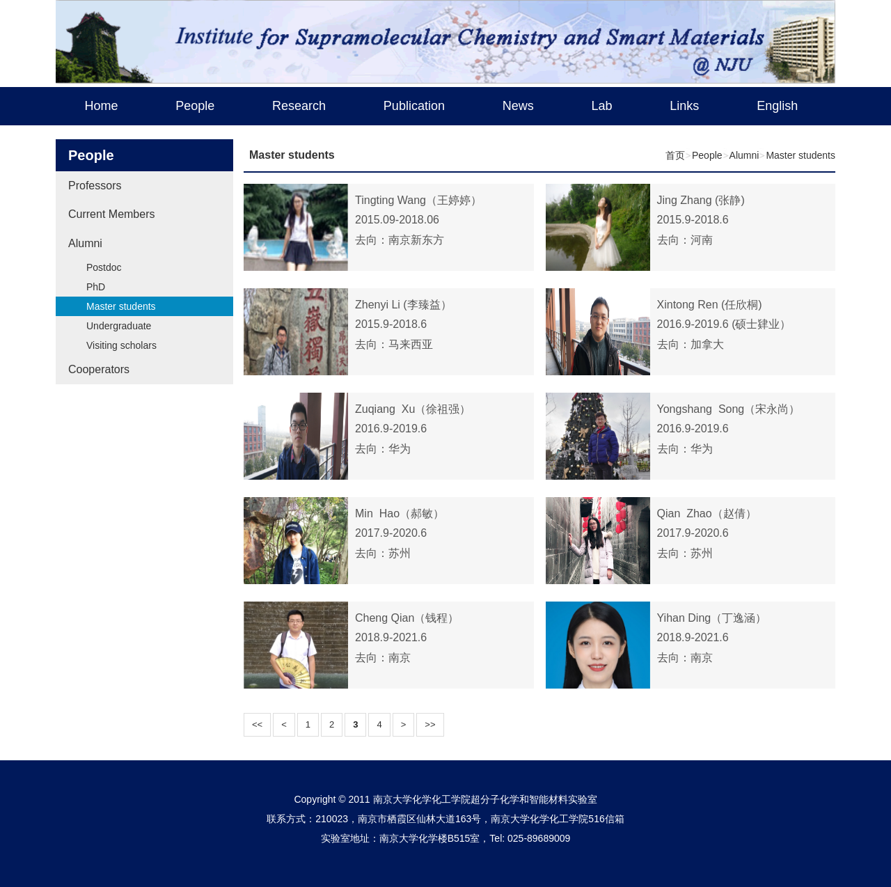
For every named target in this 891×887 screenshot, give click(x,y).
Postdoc (104, 267)
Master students (121, 306)
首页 (675, 155)
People (194, 106)
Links (684, 106)
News (518, 106)
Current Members (111, 214)
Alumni (85, 243)
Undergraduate (118, 325)
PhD (95, 286)
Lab (602, 106)
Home (101, 106)
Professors (94, 185)
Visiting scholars (121, 345)
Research (299, 106)
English (777, 106)
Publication (414, 106)
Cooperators (98, 369)
